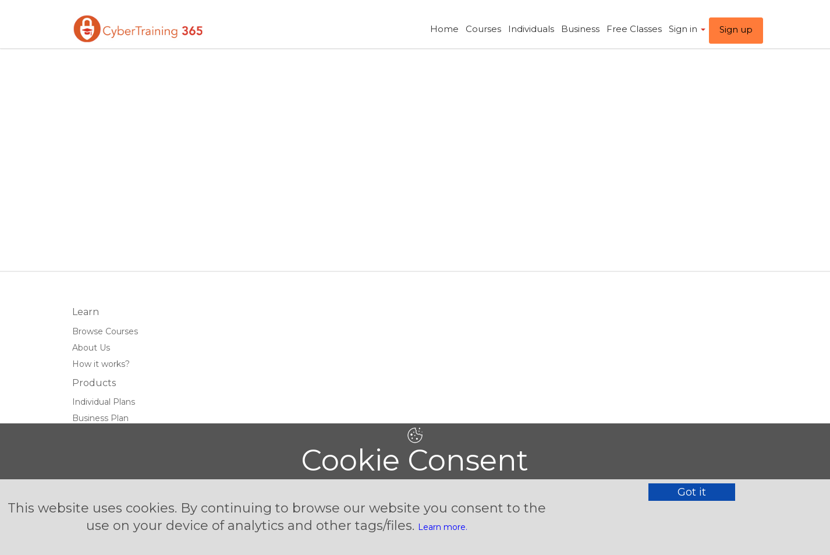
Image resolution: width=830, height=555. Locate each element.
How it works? (101, 364)
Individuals (531, 28)
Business (580, 28)
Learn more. (442, 527)
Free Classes (634, 28)
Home (444, 28)
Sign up (736, 29)
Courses (483, 28)
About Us (91, 347)
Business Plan (100, 418)
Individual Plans (103, 402)
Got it (692, 492)
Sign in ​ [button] (687, 28)
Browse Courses (105, 331)
